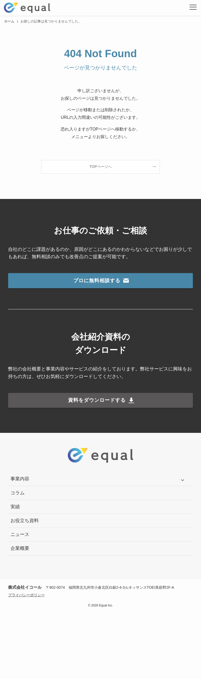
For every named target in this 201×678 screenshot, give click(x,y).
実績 (15, 506)
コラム (17, 493)
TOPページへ (100, 166)
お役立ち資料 (24, 520)
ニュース (19, 534)
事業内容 (19, 478)
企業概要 (19, 548)
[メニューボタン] (193, 8)
